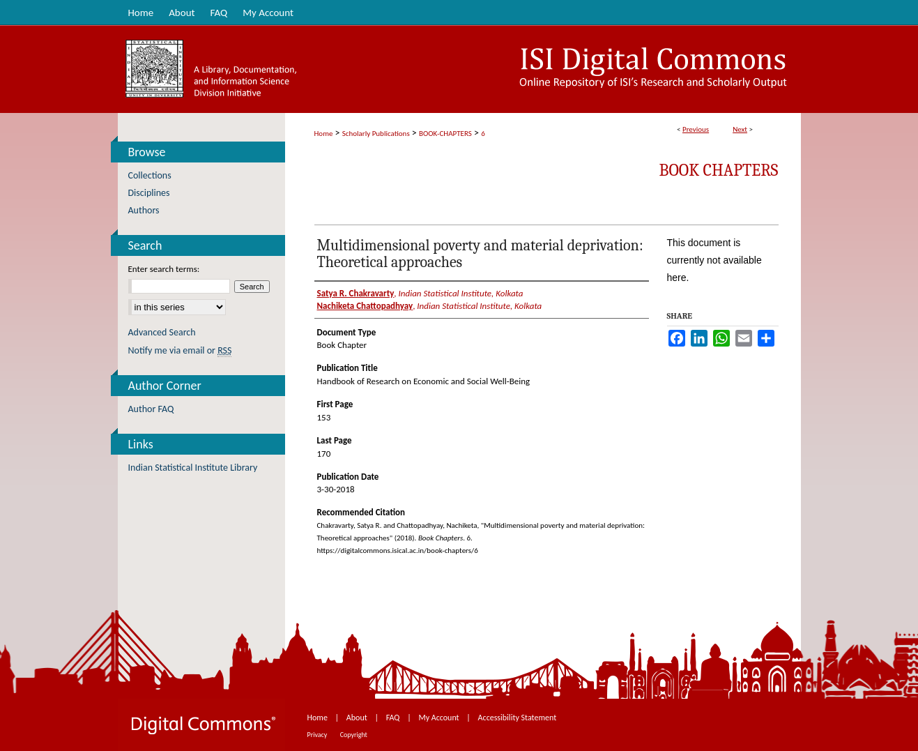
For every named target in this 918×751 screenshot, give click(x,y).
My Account (439, 717)
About (357, 717)
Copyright (353, 734)
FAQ (393, 717)
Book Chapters (719, 170)
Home (323, 133)
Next (740, 129)
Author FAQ (151, 409)
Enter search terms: (164, 269)
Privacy (318, 734)
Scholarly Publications (376, 133)
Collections (149, 175)
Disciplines (149, 193)
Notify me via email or (180, 350)
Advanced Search (162, 332)
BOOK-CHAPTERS (445, 133)
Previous (695, 129)
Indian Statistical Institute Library (193, 467)
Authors (144, 210)
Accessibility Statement (517, 717)
